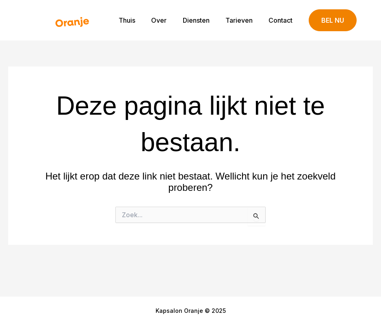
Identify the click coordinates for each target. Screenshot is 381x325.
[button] (333, 20)
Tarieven (243, 20)
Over (169, 20)
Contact (282, 20)
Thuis (140, 20)
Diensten (203, 20)
